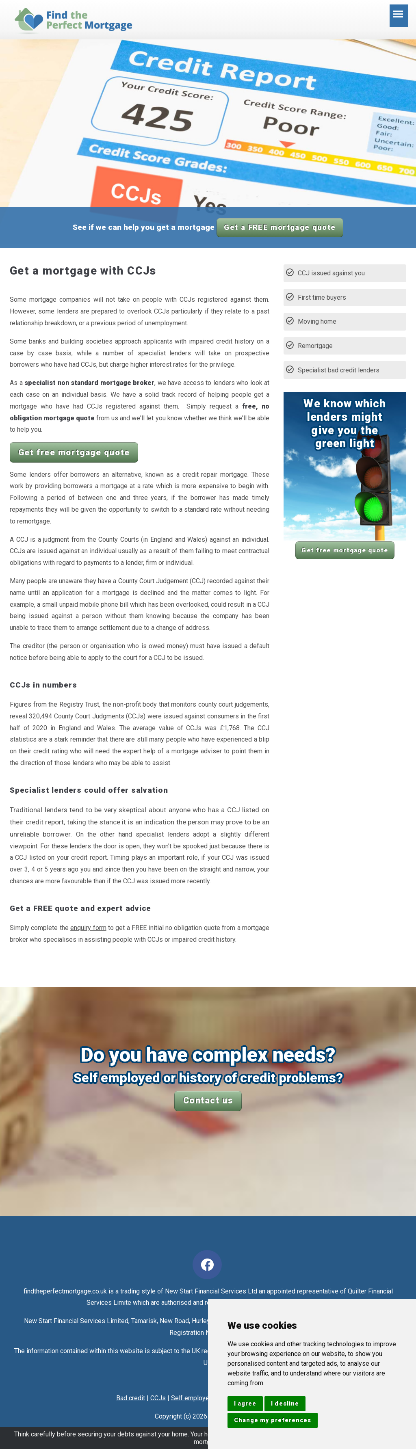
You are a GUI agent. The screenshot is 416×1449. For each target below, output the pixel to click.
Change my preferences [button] (272, 1420)
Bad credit (130, 1398)
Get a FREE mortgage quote (280, 227)
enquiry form (88, 928)
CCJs (158, 1398)
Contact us (208, 1100)
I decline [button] (285, 1403)
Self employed (192, 1398)
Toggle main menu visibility (400, 17)
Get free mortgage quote (74, 452)
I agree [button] (245, 1403)
